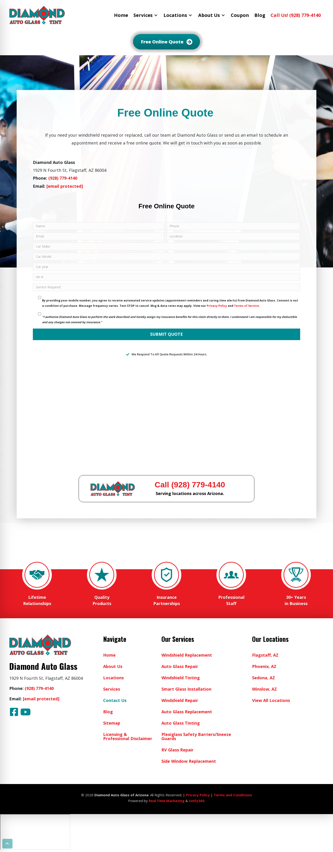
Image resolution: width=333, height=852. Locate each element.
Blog (108, 711)
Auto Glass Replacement (186, 711)
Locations (113, 677)
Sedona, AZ (263, 677)
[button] (13, 712)
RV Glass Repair (177, 750)
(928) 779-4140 (62, 178)
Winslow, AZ (264, 689)
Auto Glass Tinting (180, 723)
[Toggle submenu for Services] (156, 15)
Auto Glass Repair (179, 666)
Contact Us (114, 700)
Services (111, 689)
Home (109, 655)
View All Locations (271, 700)
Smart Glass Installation (186, 689)
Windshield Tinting (180, 677)
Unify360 (196, 800)
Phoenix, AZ (264, 666)
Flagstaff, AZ (265, 655)
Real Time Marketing (167, 800)
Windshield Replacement (186, 655)
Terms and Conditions (233, 795)
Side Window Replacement (188, 761)
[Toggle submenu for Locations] (190, 15)
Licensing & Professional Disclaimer (127, 736)
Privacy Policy (217, 306)
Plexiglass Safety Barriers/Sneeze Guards (196, 736)
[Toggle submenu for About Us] (223, 15)
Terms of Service (246, 306)
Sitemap (111, 723)
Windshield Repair (179, 700)
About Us (112, 666)
